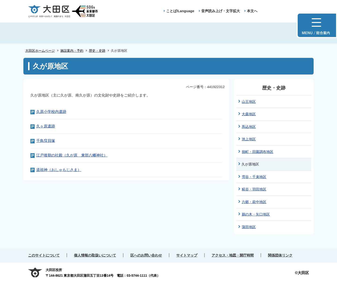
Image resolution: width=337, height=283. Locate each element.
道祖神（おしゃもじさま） (58, 170)
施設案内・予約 (71, 50)
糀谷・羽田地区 (254, 189)
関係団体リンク (280, 255)
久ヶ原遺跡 (45, 126)
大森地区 (249, 114)
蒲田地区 (249, 227)
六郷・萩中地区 (254, 202)
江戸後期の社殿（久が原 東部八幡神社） (71, 155)
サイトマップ (186, 255)
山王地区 (249, 102)
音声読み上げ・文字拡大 (220, 11)
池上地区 (249, 139)
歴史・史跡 (97, 50)
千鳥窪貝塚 (45, 141)
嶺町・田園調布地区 (257, 152)
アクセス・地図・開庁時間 (233, 255)
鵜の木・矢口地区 (256, 214)
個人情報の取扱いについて (95, 255)
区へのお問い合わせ (146, 255)
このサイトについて (44, 255)
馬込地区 (249, 127)
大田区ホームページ (40, 50)
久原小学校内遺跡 (51, 112)
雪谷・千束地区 (254, 177)
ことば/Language (180, 11)
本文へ (252, 11)
